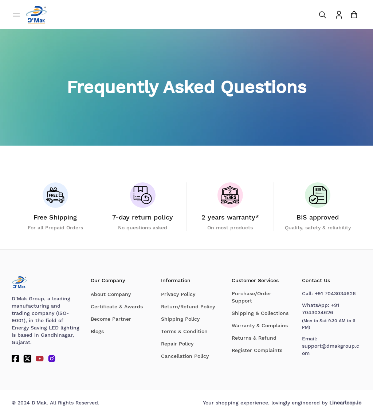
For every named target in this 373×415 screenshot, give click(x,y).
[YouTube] (40, 358)
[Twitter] (27, 359)
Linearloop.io (345, 403)
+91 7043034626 (335, 293)
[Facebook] (15, 358)
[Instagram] (51, 358)
